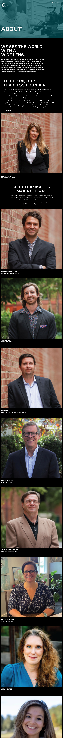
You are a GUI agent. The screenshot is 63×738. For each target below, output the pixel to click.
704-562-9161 (56, 2)
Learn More (8, 110)
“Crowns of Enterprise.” (11, 107)
